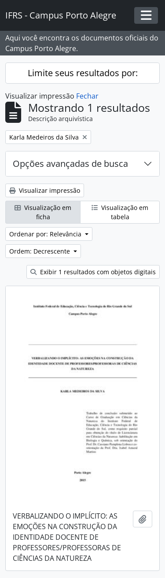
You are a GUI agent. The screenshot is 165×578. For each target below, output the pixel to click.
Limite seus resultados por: (83, 73)
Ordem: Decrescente (40, 251)
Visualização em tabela (120, 212)
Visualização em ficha (43, 212)
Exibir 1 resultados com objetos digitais (93, 272)
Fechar (87, 96)
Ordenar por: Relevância (46, 234)
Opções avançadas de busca (70, 163)
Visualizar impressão (44, 190)
